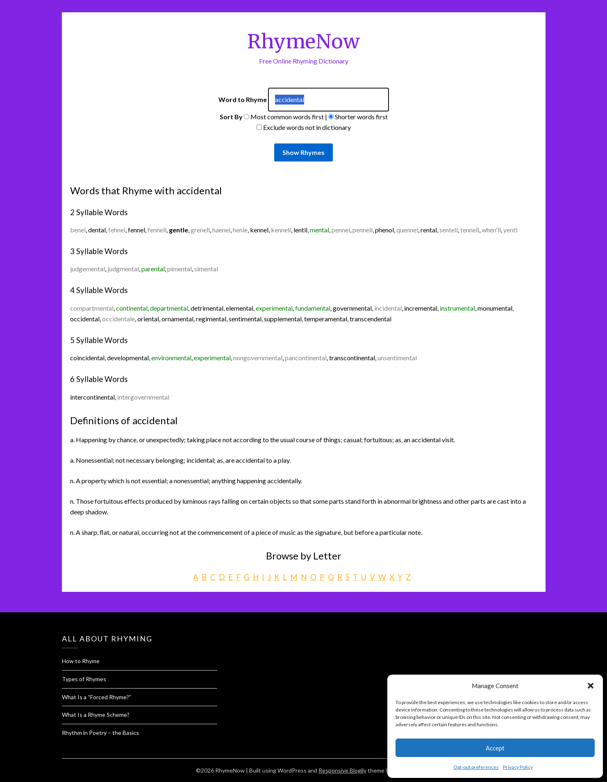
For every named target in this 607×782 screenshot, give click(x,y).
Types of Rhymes (84, 678)
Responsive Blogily (342, 770)
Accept (495, 748)
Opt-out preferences (476, 767)
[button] (591, 686)
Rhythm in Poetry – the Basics (100, 732)
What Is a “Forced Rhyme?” (96, 696)
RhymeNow (303, 41)
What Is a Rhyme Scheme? (96, 714)
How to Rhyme (81, 660)
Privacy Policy (518, 767)
